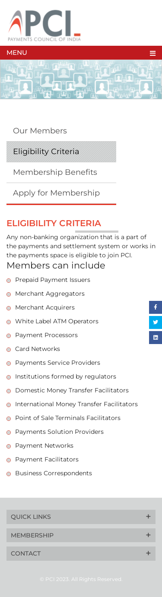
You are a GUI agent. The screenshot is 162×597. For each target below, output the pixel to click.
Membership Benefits (55, 172)
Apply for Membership (56, 193)
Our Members (40, 131)
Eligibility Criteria (46, 151)
